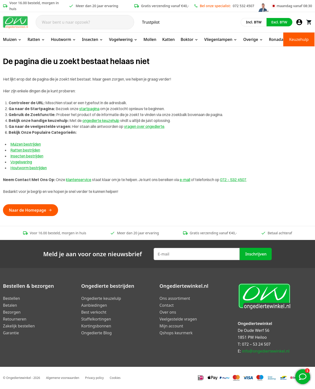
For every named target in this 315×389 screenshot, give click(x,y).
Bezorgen (12, 312)
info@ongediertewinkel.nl (265, 351)
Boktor (189, 39)
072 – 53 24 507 (256, 344)
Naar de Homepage (30, 210)
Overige (253, 39)
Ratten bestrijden (25, 150)
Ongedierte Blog (96, 333)
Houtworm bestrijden (28, 167)
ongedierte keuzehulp (100, 120)
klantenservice (78, 179)
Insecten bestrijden (26, 155)
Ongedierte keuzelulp (101, 298)
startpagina (89, 108)
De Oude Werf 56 (253, 330)
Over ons (167, 312)
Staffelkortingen (96, 319)
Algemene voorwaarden (62, 378)
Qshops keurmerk (176, 333)
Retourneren (14, 319)
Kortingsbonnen (96, 326)
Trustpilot (151, 22)
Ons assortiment (174, 298)
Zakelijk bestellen (19, 326)
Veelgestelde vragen (178, 319)
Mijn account (171, 326)
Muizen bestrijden (25, 144)
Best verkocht (93, 312)
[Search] (85, 22)
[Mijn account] (299, 22)
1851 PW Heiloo (252, 337)
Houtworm (63, 39)
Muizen (12, 39)
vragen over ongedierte (144, 126)
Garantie (11, 333)
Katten (168, 39)
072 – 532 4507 (233, 179)
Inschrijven (256, 254)
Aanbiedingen (94, 305)
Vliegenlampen (220, 39)
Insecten (92, 39)
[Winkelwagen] (309, 22)
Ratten (36, 39)
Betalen (10, 305)
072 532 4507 (243, 5)
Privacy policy (94, 378)
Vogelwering (123, 39)
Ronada (276, 39)
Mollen (149, 39)
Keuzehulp (299, 39)
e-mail (185, 179)
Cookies (115, 378)
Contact (166, 305)
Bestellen (11, 298)
